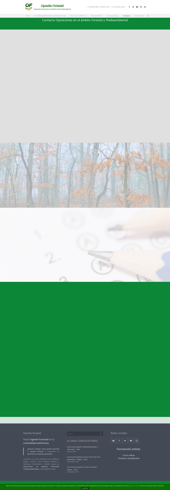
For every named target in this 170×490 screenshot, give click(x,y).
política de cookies (134, 486)
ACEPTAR (85, 488)
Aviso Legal (37, 128)
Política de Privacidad (54, 128)
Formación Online (119, 7)
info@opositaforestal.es (126, 90)
